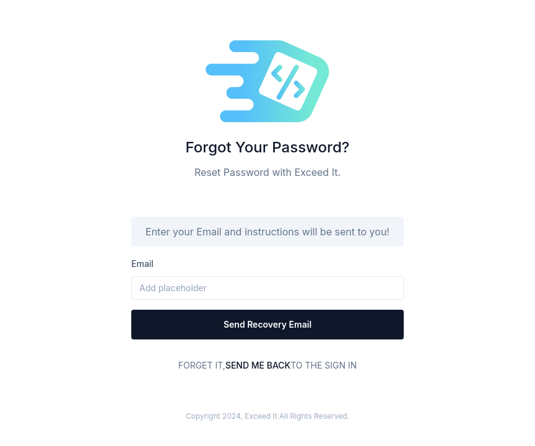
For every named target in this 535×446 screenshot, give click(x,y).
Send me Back (257, 365)
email (142, 263)
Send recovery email (267, 324)
